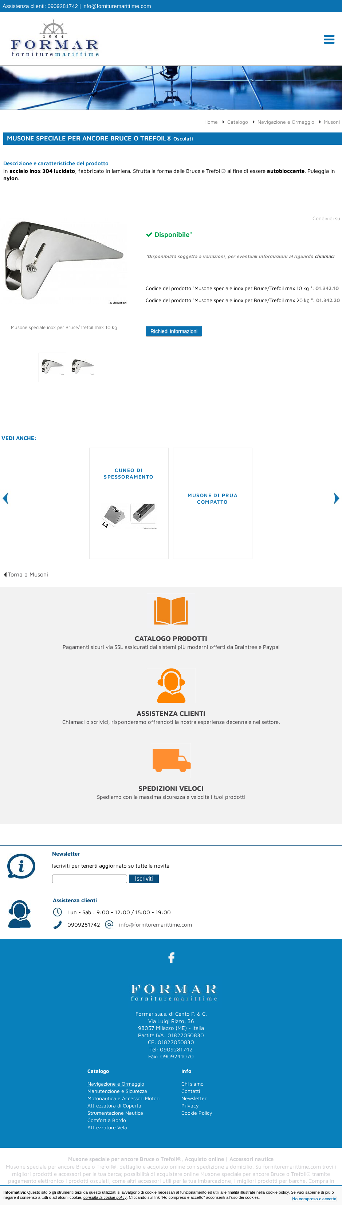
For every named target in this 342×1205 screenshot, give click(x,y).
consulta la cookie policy (105, 1197)
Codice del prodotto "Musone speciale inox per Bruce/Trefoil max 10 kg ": (242, 288)
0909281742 (62, 6)
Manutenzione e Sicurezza (117, 1091)
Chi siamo (192, 1084)
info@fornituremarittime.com (116, 6)
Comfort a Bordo (106, 1120)
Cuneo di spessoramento (128, 473)
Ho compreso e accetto (314, 1199)
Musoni (332, 122)
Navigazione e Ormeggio (286, 122)
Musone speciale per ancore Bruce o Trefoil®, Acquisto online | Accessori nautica (171, 1159)
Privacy (190, 1105)
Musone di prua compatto (213, 498)
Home (211, 122)
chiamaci (324, 256)
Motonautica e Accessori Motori (123, 1098)
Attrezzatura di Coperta (114, 1105)
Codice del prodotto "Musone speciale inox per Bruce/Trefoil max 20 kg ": (243, 300)
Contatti (190, 1091)
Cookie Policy (196, 1113)
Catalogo (237, 122)
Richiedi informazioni (173, 331)
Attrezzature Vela (107, 1127)
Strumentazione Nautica (115, 1113)
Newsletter (194, 1098)
